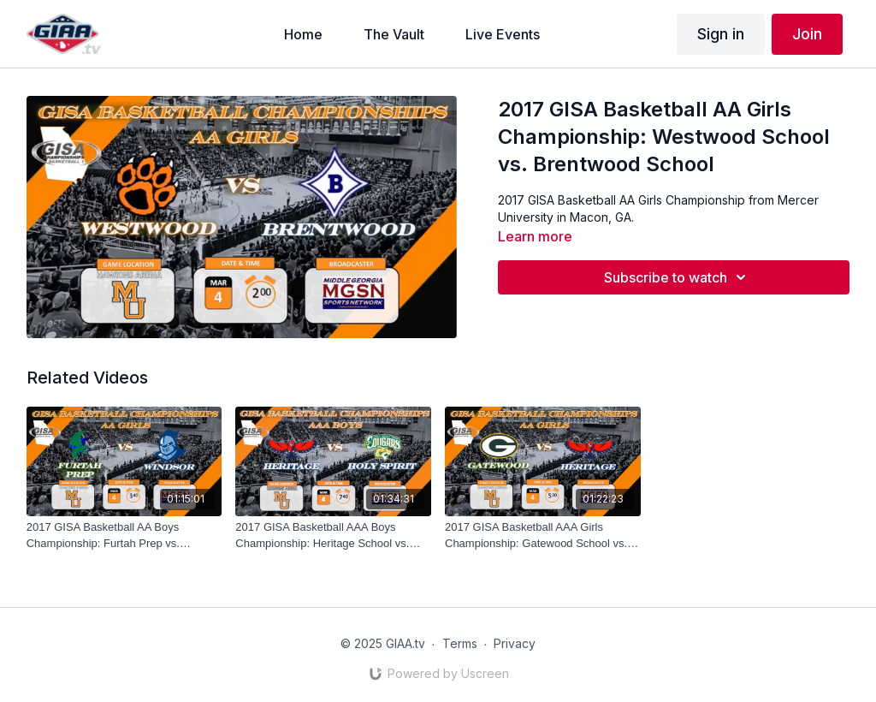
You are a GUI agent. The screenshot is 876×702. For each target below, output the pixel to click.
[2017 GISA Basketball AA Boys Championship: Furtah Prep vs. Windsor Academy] (124, 535)
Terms (459, 643)
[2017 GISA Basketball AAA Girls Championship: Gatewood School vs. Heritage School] (543, 535)
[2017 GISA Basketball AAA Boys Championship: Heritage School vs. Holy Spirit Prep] (333, 535)
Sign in (720, 34)
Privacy (515, 643)
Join (807, 34)
